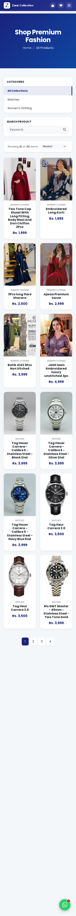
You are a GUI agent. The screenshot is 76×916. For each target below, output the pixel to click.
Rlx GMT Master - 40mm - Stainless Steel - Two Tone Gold (56, 611)
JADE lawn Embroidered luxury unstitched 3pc (56, 370)
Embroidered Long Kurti (56, 211)
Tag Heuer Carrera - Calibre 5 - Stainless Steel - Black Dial (20, 450)
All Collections (17, 91)
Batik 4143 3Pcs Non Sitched (20, 367)
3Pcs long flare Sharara (19, 296)
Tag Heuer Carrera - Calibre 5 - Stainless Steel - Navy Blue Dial (20, 531)
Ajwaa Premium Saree (56, 296)
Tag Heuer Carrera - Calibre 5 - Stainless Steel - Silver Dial (56, 450)
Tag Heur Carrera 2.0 (56, 526)
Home (27, 48)
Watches (13, 99)
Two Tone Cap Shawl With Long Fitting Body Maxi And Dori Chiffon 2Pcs (20, 218)
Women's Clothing (19, 108)
